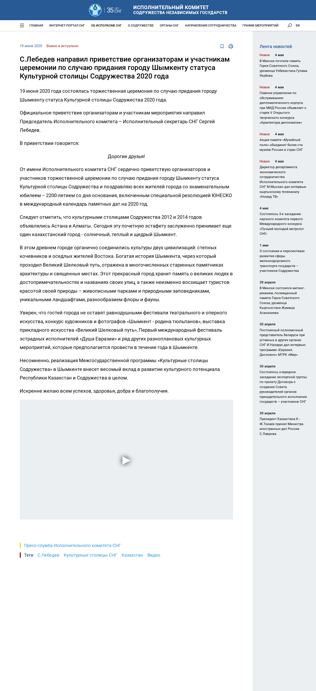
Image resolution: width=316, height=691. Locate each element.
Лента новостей (276, 46)
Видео (153, 555)
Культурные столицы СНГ (90, 555)
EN (298, 25)
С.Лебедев (48, 555)
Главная (36, 25)
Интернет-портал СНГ (67, 25)
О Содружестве (141, 25)
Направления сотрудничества (210, 25)
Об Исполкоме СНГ (106, 25)
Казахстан (132, 555)
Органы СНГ (169, 25)
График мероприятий (260, 25)
